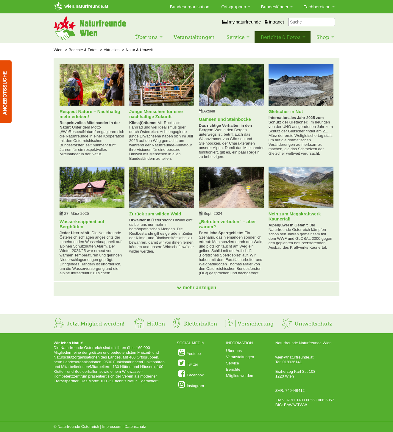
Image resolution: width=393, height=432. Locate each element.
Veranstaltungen (194, 37)
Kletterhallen (194, 323)
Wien (58, 50)
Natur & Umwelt (139, 50)
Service (235, 37)
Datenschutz (135, 426)
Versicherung (249, 323)
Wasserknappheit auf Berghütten (82, 224)
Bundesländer (275, 6)
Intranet (274, 21)
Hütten (149, 323)
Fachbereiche (316, 6)
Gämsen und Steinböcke (225, 119)
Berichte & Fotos (280, 37)
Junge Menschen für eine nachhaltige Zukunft (156, 114)
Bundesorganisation (190, 6)
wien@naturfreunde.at (294, 357)
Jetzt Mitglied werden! (89, 323)
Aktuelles (111, 50)
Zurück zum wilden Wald (155, 213)
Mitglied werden (239, 375)
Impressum (111, 426)
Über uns (146, 37)
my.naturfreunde (241, 21)
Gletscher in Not (286, 111)
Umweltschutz (306, 323)
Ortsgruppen (233, 6)
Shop (322, 37)
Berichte (233, 369)
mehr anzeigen (196, 287)
